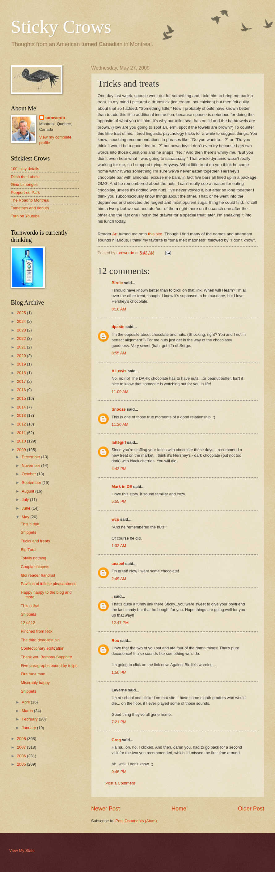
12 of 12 (28, 622)
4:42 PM (119, 468)
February (30, 719)
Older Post (251, 809)
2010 (22, 441)
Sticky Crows (61, 26)
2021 (22, 347)
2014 (22, 407)
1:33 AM (119, 545)
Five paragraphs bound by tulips (49, 665)
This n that (30, 524)
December (31, 457)
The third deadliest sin (40, 640)
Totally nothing (33, 558)
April (26, 702)
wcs (115, 519)
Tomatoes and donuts (30, 208)
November (31, 465)
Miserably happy (35, 682)
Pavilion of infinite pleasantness (48, 583)
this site (155, 234)
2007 (22, 747)
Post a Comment (120, 783)
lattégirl (119, 442)
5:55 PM (119, 501)
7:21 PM (119, 722)
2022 (22, 338)
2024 (22, 321)
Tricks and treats (35, 541)
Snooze (119, 409)
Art (114, 234)
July (26, 499)
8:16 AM (119, 309)
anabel (118, 563)
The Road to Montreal (30, 200)
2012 (22, 424)
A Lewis (119, 371)
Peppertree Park (25, 192)
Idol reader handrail (38, 575)
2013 (22, 415)
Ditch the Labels (25, 176)
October (29, 474)
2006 (22, 756)
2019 (22, 364)
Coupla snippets (35, 566)
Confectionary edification (42, 648)
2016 (22, 389)
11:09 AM (120, 391)
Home (178, 809)
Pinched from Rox (36, 631)
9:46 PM (119, 771)
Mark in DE (122, 486)
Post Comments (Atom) (136, 821)
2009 (22, 449)
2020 (22, 355)
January (29, 727)
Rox (115, 640)
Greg (116, 739)
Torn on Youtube (25, 216)
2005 (22, 764)
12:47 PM (120, 622)
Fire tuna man (33, 674)
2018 (22, 372)
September (32, 482)
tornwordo (55, 117)
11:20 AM (120, 424)
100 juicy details (25, 168)
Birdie (117, 282)
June (27, 508)
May (26, 517)
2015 (22, 398)
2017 (22, 381)
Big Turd (28, 549)
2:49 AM (119, 578)
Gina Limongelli (24, 184)
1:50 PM (119, 672)
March (28, 710)
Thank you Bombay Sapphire (46, 657)
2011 (22, 432)
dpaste (118, 326)
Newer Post (105, 809)
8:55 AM (119, 353)
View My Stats (21, 850)
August (28, 491)
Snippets (28, 532)
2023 (22, 330)
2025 (22, 312)
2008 (22, 738)
